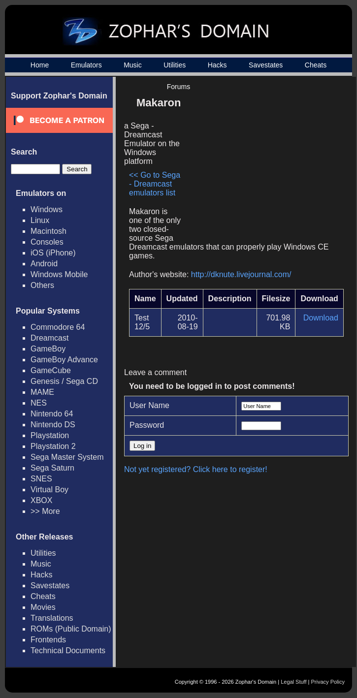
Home (40, 65)
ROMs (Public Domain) (71, 629)
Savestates (266, 65)
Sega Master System (67, 457)
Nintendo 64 (52, 414)
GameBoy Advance (64, 359)
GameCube (51, 370)
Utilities (174, 65)
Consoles (47, 242)
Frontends (48, 639)
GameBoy (48, 349)
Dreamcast (49, 338)
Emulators (86, 65)
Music (133, 65)
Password (147, 425)
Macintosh (48, 231)
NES (39, 403)
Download (320, 318)
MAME (42, 392)
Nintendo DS (53, 424)
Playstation (50, 435)
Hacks (217, 65)
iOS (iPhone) (53, 253)
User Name (149, 405)
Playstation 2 (53, 446)
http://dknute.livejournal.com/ (241, 274)
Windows (47, 209)
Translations (52, 618)
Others (42, 285)
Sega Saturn (52, 468)
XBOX (41, 500)
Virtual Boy (49, 489)
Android (44, 263)
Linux (40, 220)
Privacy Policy (328, 682)
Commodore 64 (58, 327)
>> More (45, 511)
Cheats (315, 65)
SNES (41, 479)
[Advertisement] (260, 160)
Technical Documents (68, 650)
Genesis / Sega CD (64, 381)
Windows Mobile (59, 274)
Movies (43, 607)
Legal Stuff (293, 682)
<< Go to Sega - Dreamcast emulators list (154, 184)
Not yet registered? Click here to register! (195, 469)
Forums (178, 87)
